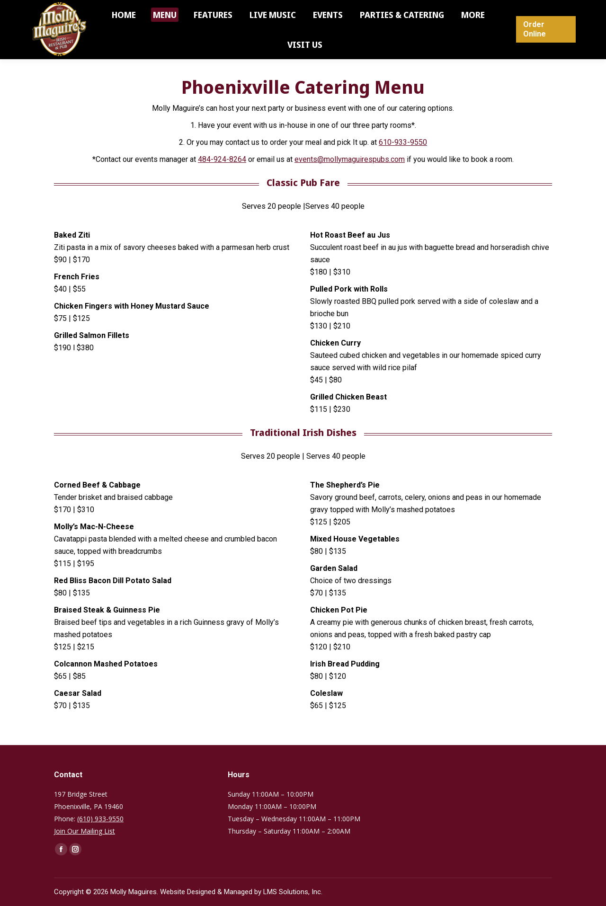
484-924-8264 (222, 159)
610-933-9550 (403, 142)
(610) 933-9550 (100, 818)
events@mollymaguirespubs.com (349, 159)
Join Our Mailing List (84, 830)
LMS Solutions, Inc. (292, 892)
